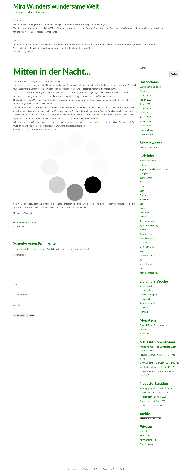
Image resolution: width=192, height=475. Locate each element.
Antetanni (144, 165)
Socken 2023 (145, 108)
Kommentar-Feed (148, 439)
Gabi (142, 203)
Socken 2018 (145, 125)
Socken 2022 (145, 112)
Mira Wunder (54, 81)
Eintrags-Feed (146, 435)
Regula (143, 354)
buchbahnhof (146, 177)
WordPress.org (146, 444)
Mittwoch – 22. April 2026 (167, 362)
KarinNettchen (146, 234)
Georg (142, 208)
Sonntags (144, 307)
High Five (144, 311)
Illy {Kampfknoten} (148, 221)
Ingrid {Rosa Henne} (149, 225)
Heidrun (143, 216)
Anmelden (144, 431)
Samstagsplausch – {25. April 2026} (156, 388)
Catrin (142, 182)
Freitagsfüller (146, 299)
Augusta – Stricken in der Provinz (155, 169)
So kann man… (20, 226)
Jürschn (143, 229)
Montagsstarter (147, 286)
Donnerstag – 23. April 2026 (152, 401)
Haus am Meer (146, 130)
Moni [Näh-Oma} (147, 246)
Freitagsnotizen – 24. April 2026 (154, 392)
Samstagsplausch (148, 303)
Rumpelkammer (147, 264)
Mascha (143, 367)
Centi (142, 186)
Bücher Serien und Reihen (151, 86)
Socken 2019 (145, 121)
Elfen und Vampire (148, 147)
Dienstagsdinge (147, 290)
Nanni (142, 251)
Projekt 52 (144, 333)
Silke (142, 268)
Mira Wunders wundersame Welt (56, 6)
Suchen (143, 67)
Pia (141, 260)
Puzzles (143, 91)
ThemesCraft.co (120, 469)
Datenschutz (19, 12)
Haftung (30, 12)
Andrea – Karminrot (149, 160)
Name (16, 284)
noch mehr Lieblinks (149, 272)
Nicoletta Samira (147, 255)
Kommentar (19, 254)
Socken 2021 (145, 117)
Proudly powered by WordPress (79, 469)
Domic (142, 190)
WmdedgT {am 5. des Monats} (153, 325)
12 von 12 (144, 329)
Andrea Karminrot (148, 346)
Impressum (41, 12)
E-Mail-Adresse (20, 294)
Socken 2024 (145, 104)
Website (16, 305)
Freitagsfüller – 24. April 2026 (153, 397)
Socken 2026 (145, 95)
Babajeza (144, 173)
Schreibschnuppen (148, 294)
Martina (143, 242)
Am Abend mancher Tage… (25, 222)
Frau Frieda (145, 199)
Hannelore (144, 212)
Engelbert (144, 195)
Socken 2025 (145, 99)
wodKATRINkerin (147, 238)
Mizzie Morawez (147, 134)
